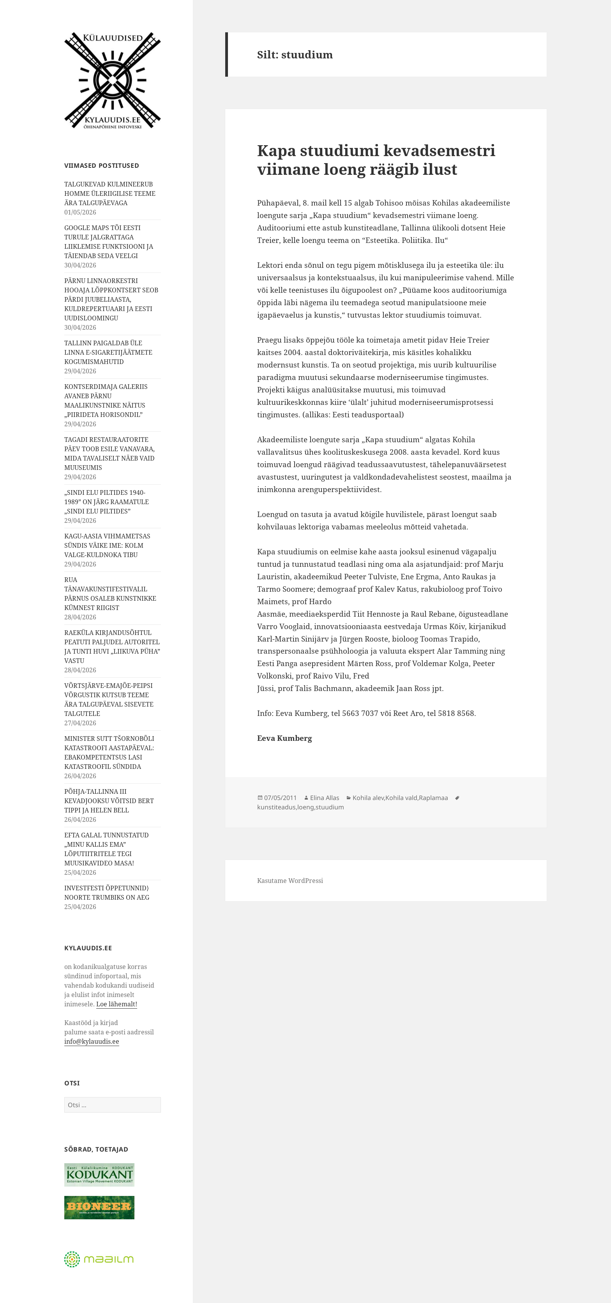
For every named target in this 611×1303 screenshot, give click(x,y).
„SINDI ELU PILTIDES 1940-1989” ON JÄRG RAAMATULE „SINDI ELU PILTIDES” (106, 501)
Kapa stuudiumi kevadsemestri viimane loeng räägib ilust (376, 159)
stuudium (330, 807)
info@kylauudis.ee (91, 1041)
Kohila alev (368, 797)
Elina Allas (324, 797)
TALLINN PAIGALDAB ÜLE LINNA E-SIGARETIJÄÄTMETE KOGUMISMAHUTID (108, 352)
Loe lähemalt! (116, 1004)
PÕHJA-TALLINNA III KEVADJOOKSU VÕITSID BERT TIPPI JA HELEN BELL (109, 800)
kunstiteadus (276, 807)
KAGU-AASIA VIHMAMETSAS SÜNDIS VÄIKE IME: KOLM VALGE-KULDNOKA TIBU (107, 545)
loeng (305, 807)
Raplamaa (433, 797)
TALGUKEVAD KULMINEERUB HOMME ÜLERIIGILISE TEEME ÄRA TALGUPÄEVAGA (109, 193)
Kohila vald (401, 797)
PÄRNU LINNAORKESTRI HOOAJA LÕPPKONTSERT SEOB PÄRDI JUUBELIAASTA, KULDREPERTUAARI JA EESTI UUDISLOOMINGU (111, 299)
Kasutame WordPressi (290, 880)
